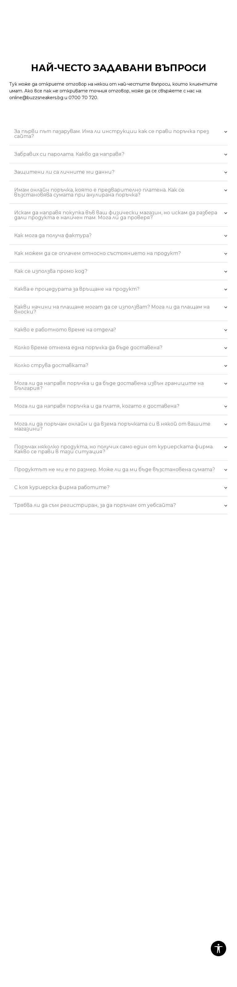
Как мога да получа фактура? (120, 236)
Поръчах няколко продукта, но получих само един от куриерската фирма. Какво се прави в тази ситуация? (120, 449)
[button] (218, 948)
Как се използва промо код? (120, 272)
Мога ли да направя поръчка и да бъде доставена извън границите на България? (120, 385)
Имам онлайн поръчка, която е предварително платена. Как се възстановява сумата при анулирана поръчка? (120, 192)
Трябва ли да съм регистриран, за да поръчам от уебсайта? (120, 506)
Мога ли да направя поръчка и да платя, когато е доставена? (120, 406)
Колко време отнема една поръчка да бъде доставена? (120, 348)
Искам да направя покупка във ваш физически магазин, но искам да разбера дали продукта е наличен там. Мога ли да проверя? (120, 214)
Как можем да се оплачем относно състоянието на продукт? (120, 254)
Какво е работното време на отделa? (120, 330)
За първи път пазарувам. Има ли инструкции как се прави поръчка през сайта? (120, 133)
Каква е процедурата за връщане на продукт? (120, 289)
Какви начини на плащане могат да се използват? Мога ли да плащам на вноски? (120, 309)
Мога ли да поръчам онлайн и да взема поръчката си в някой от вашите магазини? (120, 426)
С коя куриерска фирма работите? (120, 488)
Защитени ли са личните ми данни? (120, 172)
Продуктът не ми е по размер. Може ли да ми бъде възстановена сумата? (120, 470)
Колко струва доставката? (120, 366)
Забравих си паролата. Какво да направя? (120, 155)
